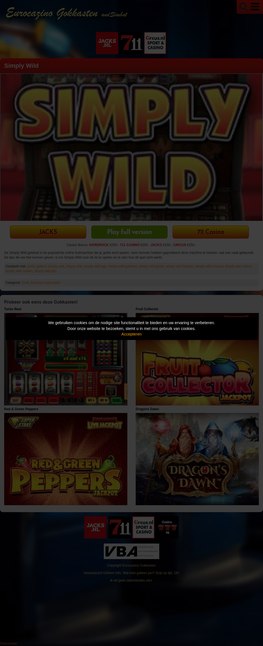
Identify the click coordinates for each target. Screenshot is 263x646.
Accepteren (132, 334)
